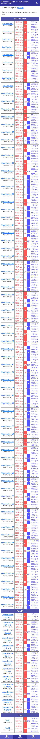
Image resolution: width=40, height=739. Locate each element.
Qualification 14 (7, 124)
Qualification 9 (7, 85)
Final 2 (7, 728)
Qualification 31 (7, 256)
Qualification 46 (7, 372)
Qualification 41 (7, 333)
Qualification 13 (7, 116)
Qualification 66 (7, 527)
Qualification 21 (7, 178)
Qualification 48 (7, 387)
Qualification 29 (7, 240)
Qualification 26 (7, 217)
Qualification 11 (7, 101)
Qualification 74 (7, 589)
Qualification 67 (7, 535)
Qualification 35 (7, 287)
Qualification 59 (7, 473)
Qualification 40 (7, 325)
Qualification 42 (7, 341)
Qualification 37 (7, 302)
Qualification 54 (7, 434)
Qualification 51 (7, 411)
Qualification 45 (7, 364)
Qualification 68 (7, 542)
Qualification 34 (7, 279)
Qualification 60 (7, 480)
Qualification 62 (7, 496)
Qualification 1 (7, 24)
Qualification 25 (7, 209)
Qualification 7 (7, 70)
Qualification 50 (7, 403)
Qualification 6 (7, 62)
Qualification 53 (7, 426)
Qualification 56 (7, 450)
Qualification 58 (7, 465)
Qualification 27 (7, 225)
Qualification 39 (7, 318)
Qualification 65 (7, 519)
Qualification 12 (7, 109)
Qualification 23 (7, 194)
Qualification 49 (7, 395)
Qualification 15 (7, 132)
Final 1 (7, 720)
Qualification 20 (7, 171)
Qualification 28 (7, 233)
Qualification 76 (7, 604)
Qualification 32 (7, 263)
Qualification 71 (7, 566)
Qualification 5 (7, 55)
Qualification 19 (7, 163)
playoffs (20, 8)
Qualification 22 (7, 186)
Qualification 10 (7, 93)
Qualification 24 (7, 202)
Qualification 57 (7, 457)
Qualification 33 (7, 271)
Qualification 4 (7, 47)
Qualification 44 (7, 356)
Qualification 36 (7, 294)
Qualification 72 (7, 573)
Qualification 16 (7, 140)
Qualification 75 (7, 597)
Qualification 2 (7, 31)
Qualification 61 (7, 488)
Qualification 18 (7, 155)
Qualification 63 (7, 504)
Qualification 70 (7, 558)
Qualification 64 (7, 511)
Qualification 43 (7, 349)
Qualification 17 (7, 147)
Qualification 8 (7, 78)
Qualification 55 (7, 441)
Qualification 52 (7, 418)
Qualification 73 (7, 581)
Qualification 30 (7, 248)
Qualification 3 (7, 39)
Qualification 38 (7, 310)
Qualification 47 (7, 380)
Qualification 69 (7, 550)
